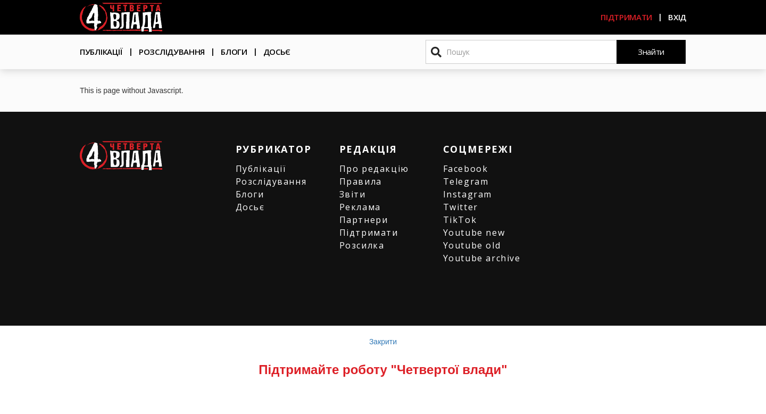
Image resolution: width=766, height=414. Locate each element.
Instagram (467, 194)
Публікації (101, 51)
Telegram (466, 181)
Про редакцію (374, 169)
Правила (360, 181)
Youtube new (474, 232)
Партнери (363, 220)
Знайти (651, 51)
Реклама (360, 207)
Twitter (460, 207)
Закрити (383, 341)
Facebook (465, 169)
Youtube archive (482, 258)
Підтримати (626, 17)
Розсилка (362, 245)
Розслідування (172, 51)
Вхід (677, 17)
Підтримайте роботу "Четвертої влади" (383, 369)
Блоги (234, 51)
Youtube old (472, 245)
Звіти (352, 194)
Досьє (277, 51)
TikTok (460, 220)
